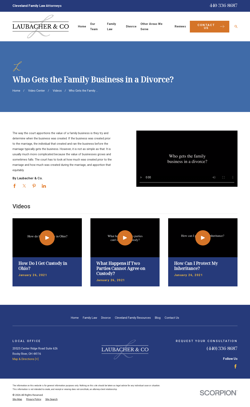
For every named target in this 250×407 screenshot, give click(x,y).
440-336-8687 (223, 5)
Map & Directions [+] (25, 359)
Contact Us (172, 317)
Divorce (106, 317)
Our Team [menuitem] (94, 26)
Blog (158, 317)
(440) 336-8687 (222, 348)
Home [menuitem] (82, 26)
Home (75, 317)
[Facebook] (235, 366)
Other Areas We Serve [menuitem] (151, 26)
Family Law (90, 317)
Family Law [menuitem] (111, 26)
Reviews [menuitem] (180, 26)
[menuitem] (17, 399)
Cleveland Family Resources (133, 317)
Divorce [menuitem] (131, 26)
